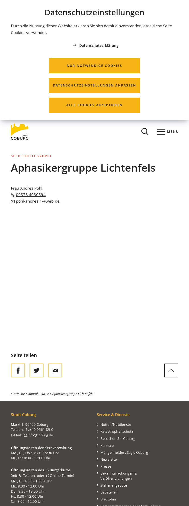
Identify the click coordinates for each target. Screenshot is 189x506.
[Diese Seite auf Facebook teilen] (18, 370)
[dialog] (94, 60)
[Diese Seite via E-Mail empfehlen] (55, 370)
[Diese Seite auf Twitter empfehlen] (36, 370)
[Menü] (168, 131)
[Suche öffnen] (145, 131)
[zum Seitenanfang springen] (171, 370)
